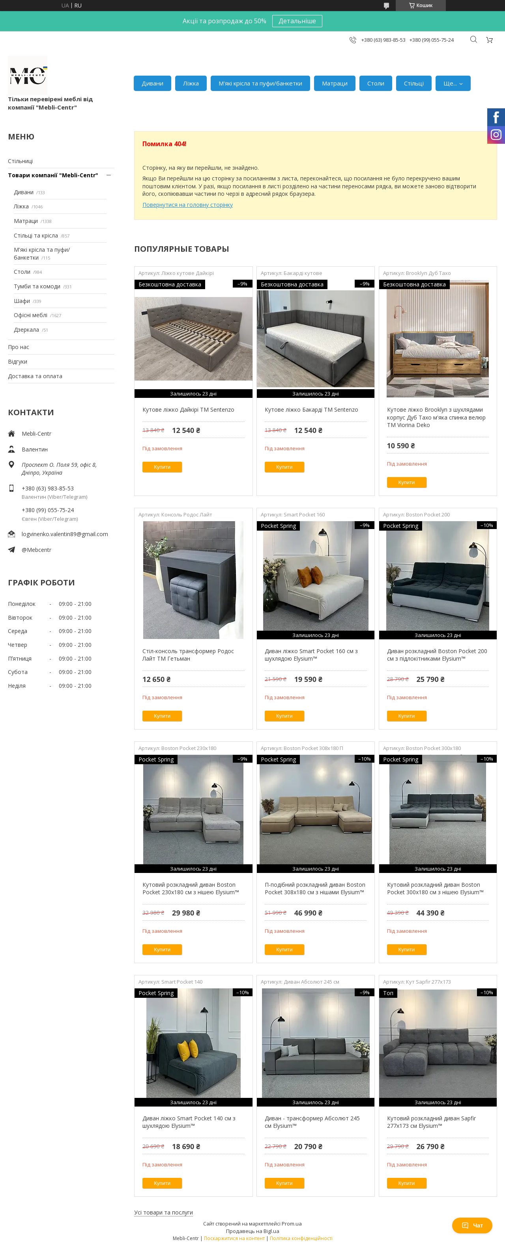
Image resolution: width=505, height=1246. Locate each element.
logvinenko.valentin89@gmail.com (65, 534)
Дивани (152, 83)
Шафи (22, 301)
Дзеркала (26, 329)
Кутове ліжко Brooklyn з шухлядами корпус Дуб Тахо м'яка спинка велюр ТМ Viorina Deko (436, 417)
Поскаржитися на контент (234, 1238)
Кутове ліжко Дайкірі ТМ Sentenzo (188, 409)
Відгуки (17, 361)
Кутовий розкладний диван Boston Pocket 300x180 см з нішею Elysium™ (435, 888)
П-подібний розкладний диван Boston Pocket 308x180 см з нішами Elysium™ (315, 888)
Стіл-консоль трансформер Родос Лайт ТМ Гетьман (188, 655)
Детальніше (297, 21)
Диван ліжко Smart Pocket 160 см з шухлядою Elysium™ (311, 655)
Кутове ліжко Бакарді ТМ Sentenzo (311, 409)
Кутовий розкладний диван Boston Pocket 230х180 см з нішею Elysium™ (190, 888)
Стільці (414, 83)
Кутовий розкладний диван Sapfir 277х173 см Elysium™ (431, 1122)
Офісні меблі (30, 315)
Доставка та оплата (35, 376)
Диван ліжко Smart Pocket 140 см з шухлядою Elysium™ (189, 1122)
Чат (472, 1225)
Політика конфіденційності (301, 1238)
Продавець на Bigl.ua (252, 1231)
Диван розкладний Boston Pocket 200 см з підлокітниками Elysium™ (437, 655)
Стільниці (20, 161)
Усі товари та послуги (163, 1212)
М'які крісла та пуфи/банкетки (260, 83)
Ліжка (191, 83)
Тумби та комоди (37, 286)
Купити (162, 467)
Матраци (335, 83)
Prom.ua (292, 1223)
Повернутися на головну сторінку (187, 204)
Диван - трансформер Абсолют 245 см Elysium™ (312, 1122)
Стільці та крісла (36, 235)
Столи (375, 83)
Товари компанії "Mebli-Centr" (53, 175)
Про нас (18, 347)
